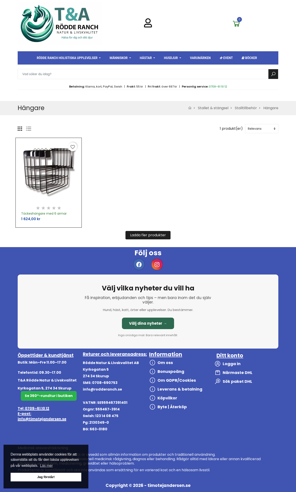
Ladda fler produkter (148, 235)
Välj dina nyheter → (148, 323)
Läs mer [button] (46, 465)
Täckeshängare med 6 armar (44, 213)
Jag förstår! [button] (46, 477)
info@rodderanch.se (102, 389)
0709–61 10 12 (218, 86)
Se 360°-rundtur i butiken (49, 395)
